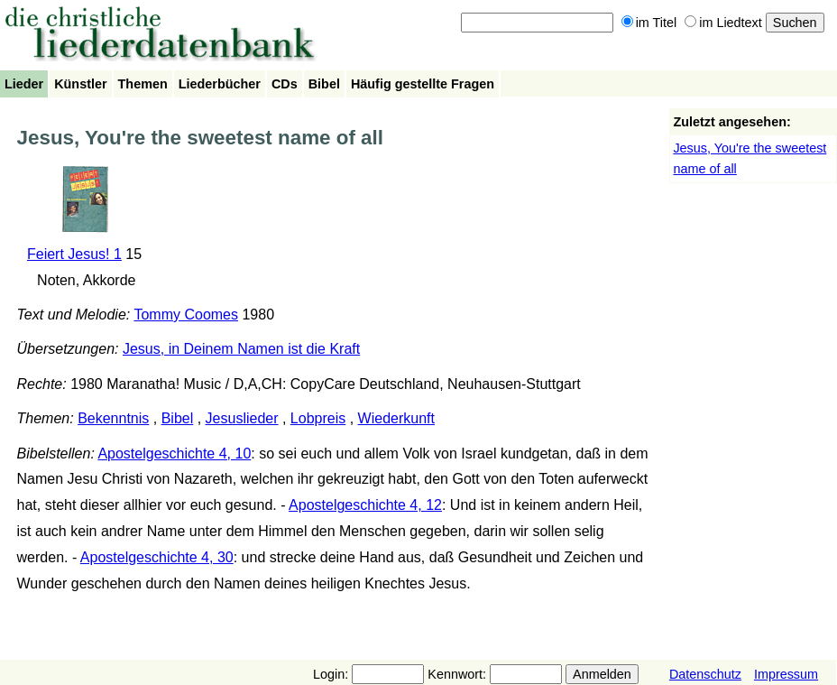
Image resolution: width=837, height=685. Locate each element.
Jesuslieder (242, 418)
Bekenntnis (113, 418)
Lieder (24, 84)
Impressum (786, 674)
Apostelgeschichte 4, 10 (174, 453)
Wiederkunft (396, 418)
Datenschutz (705, 674)
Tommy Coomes (185, 314)
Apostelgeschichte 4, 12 (365, 505)
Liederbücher (220, 84)
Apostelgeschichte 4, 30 (157, 557)
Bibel (324, 84)
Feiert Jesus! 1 (74, 254)
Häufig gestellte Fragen (422, 84)
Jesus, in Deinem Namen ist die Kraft (241, 348)
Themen (143, 84)
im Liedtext (723, 22)
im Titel (649, 22)
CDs (284, 84)
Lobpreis (317, 418)
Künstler (80, 84)
